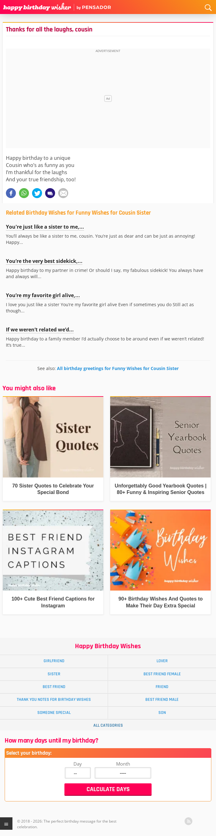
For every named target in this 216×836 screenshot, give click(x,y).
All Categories (108, 725)
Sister (54, 674)
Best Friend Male (162, 699)
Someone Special (54, 712)
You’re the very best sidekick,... (44, 261)
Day (77, 764)
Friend (162, 687)
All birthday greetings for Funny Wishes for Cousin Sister (118, 368)
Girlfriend (54, 661)
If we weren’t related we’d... (40, 329)
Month (123, 764)
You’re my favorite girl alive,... (43, 295)
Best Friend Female (162, 674)
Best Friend (54, 687)
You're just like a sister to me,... (45, 226)
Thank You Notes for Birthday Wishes (54, 699)
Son (162, 712)
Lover (162, 661)
